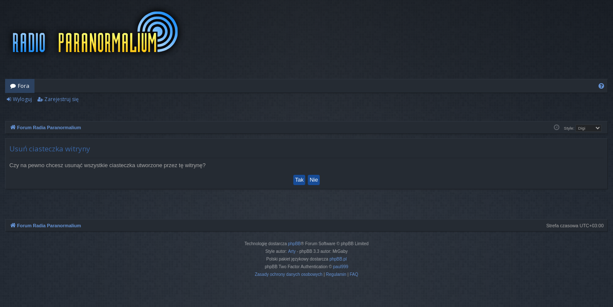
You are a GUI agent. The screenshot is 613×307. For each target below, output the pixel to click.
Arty (292, 251)
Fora (23, 86)
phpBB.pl (338, 259)
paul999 (341, 266)
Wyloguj (22, 99)
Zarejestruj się (61, 99)
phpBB (294, 243)
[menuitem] (601, 86)
